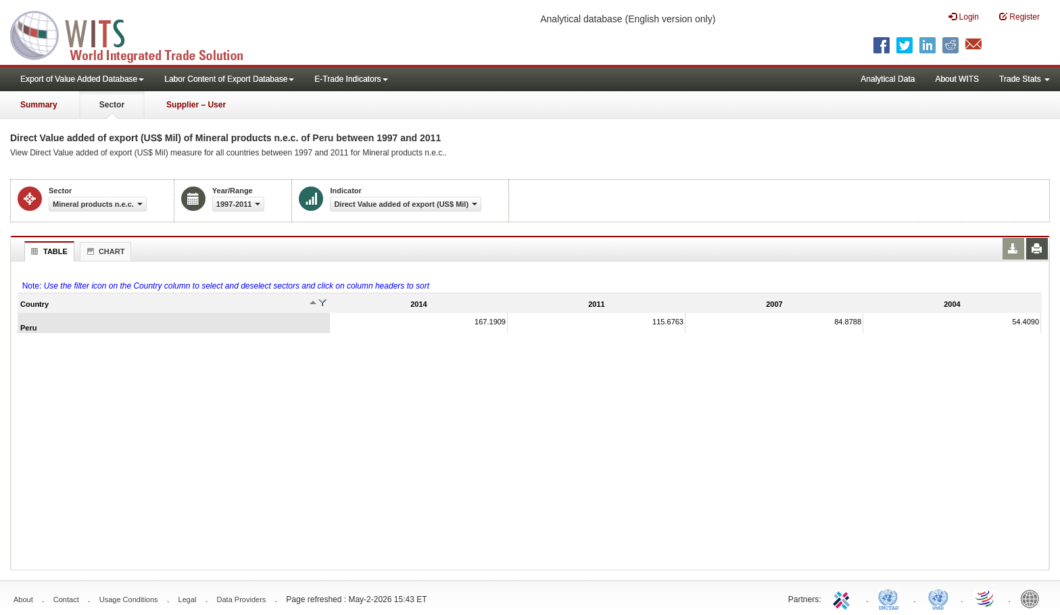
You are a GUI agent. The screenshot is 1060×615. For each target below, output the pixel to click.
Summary (38, 104)
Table (48, 251)
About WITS (957, 79)
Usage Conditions (128, 599)
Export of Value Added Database (82, 79)
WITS (135, 34)
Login (963, 16)
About (23, 599)
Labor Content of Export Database (229, 79)
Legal (187, 599)
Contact (66, 599)
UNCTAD (891, 598)
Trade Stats (1024, 79)
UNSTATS (938, 598)
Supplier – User (196, 104)
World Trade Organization (985, 598)
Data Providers (241, 599)
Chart (104, 251)
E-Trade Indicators (350, 79)
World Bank (1032, 598)
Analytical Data (888, 79)
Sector (111, 104)
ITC (843, 598)
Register (1019, 16)
